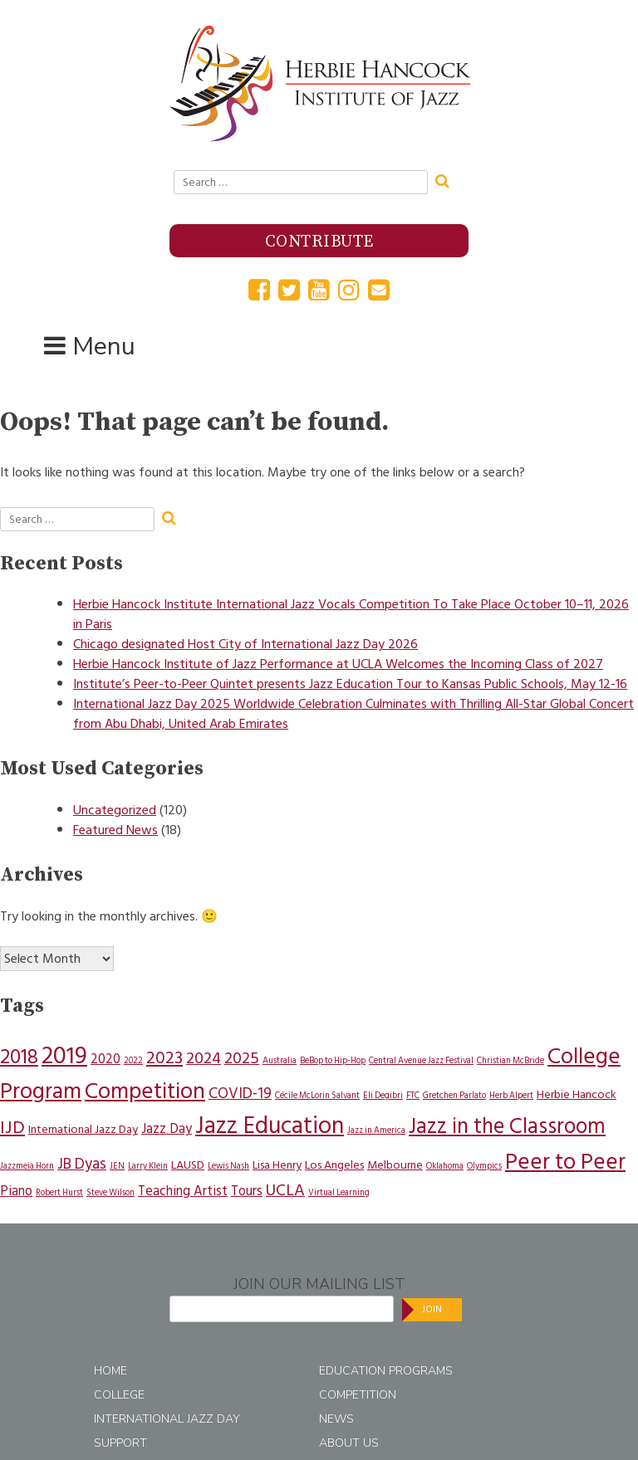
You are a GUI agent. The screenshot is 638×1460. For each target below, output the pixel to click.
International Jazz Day (167, 1419)
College (119, 1395)
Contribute (319, 242)
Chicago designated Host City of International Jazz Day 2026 (245, 644)
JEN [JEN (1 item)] (117, 1166)
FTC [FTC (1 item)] (413, 1095)
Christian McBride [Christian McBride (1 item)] (510, 1060)
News (336, 1419)
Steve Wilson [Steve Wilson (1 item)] (110, 1192)
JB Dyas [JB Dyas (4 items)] (81, 1164)
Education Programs (386, 1371)
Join (432, 1309)
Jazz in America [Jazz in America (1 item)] (376, 1130)
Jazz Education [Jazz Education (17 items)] (269, 1125)
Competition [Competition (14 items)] (145, 1091)
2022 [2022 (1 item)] (133, 1060)
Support (120, 1443)
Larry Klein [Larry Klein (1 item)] (148, 1166)
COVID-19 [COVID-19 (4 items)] (240, 1094)
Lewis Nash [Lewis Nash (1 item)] (228, 1166)
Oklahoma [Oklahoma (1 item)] (445, 1166)
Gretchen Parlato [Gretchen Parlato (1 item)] (454, 1095)
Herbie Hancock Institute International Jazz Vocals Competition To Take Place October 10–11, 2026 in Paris (351, 614)
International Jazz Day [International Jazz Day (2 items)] (83, 1129)
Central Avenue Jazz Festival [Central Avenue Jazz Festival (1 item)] (421, 1060)
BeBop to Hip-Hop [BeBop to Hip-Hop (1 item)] (333, 1060)
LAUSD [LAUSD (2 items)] (187, 1164)
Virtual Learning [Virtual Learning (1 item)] (339, 1192)
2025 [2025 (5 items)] (241, 1058)
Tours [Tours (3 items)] (247, 1191)
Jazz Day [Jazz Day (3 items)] (166, 1129)
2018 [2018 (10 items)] (19, 1056)
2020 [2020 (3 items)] (105, 1059)
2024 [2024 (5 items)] (203, 1058)
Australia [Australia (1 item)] (280, 1060)
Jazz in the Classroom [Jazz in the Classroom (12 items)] (507, 1126)
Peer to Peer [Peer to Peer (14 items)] (565, 1161)
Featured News (115, 830)
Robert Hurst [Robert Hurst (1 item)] (59, 1192)
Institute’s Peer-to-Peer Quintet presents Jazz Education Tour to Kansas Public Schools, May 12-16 (350, 684)
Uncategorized (114, 810)
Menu (103, 347)
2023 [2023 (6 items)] (164, 1057)
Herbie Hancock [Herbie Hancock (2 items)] (576, 1094)
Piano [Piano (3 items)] (16, 1191)
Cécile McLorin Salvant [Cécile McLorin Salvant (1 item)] (317, 1095)
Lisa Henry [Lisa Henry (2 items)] (277, 1164)
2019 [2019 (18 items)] (64, 1056)
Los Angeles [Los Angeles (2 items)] (334, 1164)
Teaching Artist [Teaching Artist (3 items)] (183, 1191)
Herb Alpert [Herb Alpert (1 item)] (511, 1095)
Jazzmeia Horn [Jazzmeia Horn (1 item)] (27, 1166)
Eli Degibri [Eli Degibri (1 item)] (383, 1095)
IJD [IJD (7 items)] (12, 1127)
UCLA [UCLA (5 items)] (285, 1190)
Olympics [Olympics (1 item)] (484, 1166)
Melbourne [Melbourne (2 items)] (395, 1164)
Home (110, 1371)
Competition (357, 1395)
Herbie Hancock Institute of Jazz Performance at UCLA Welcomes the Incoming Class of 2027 (338, 664)
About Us (349, 1443)
